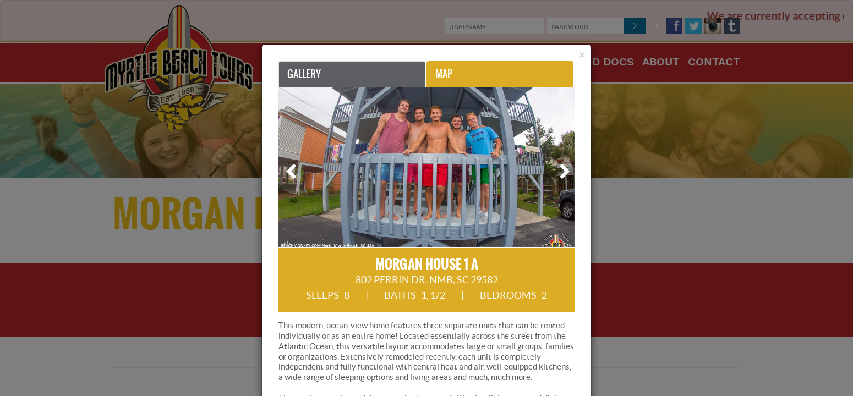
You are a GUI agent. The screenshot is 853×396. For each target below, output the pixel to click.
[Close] (582, 55)
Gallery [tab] (304, 74)
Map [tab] (443, 74)
